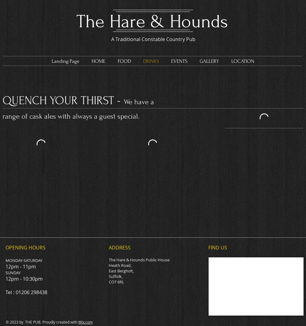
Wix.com (85, 322)
